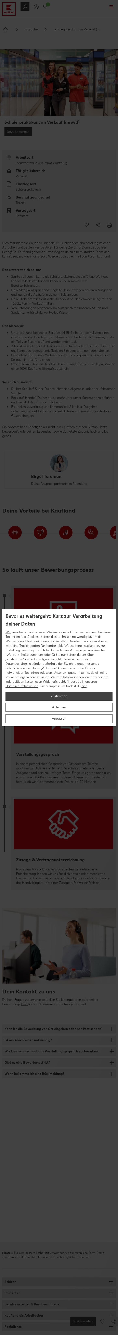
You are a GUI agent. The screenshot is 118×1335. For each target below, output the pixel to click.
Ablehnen (59, 707)
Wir (8, 632)
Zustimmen (59, 696)
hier (84, 686)
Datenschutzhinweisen (21, 686)
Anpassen (59, 718)
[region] (59, 667)
